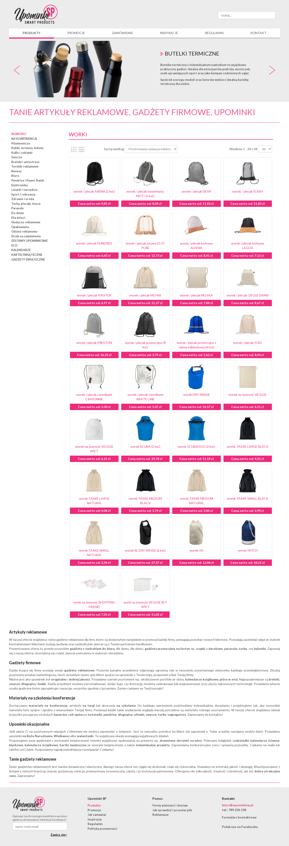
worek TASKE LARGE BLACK (247, 446)
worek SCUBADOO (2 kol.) (196, 446)
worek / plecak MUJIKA (196, 295)
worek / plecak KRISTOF (94, 295)
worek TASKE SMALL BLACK (247, 498)
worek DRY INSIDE (196, 394)
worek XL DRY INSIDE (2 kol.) (145, 550)
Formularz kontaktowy (239, 817)
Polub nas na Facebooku (240, 827)
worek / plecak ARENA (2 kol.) (94, 191)
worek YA (196, 550)
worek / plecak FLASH (247, 191)
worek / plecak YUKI (247, 343)
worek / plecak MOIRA (145, 295)
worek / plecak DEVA (196, 191)
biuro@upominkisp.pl (237, 805)
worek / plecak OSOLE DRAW (247, 295)
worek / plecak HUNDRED (94, 243)
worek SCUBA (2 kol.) (145, 446)
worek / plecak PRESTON (94, 343)
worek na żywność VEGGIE (247, 394)
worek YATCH (248, 550)
